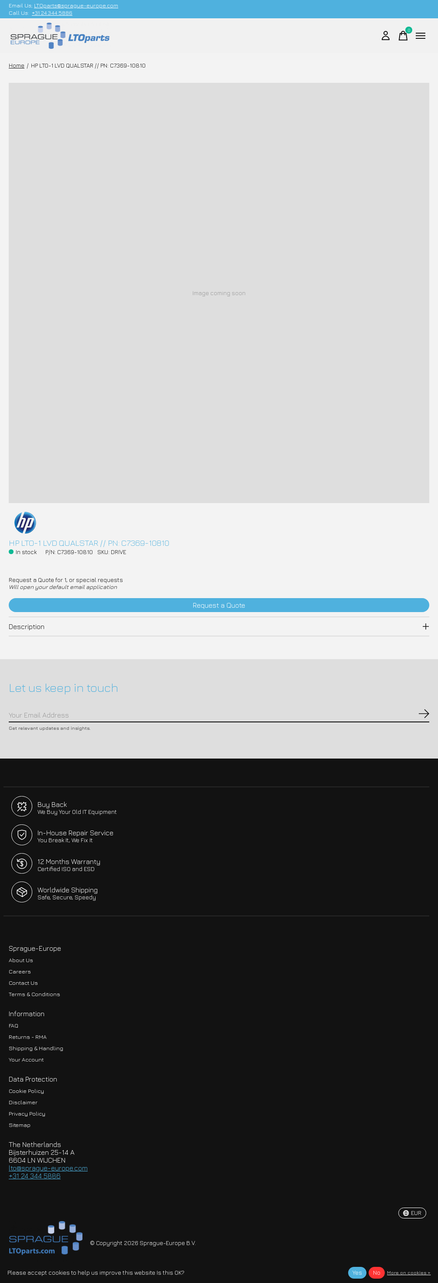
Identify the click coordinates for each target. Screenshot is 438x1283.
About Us (21, 960)
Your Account (26, 1059)
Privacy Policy (27, 1113)
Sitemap (20, 1125)
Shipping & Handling (36, 1048)
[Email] (219, 715)
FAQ (13, 1025)
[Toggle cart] (403, 35)
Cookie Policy (26, 1091)
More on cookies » (409, 1272)
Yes (357, 1272)
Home (16, 65)
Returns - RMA (28, 1037)
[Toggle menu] (420, 35)
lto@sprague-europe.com (48, 1168)
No (376, 1272)
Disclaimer (23, 1102)
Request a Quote (219, 605)
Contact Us (23, 983)
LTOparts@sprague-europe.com (76, 5)
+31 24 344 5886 (52, 13)
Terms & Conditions (34, 994)
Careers (20, 971)
